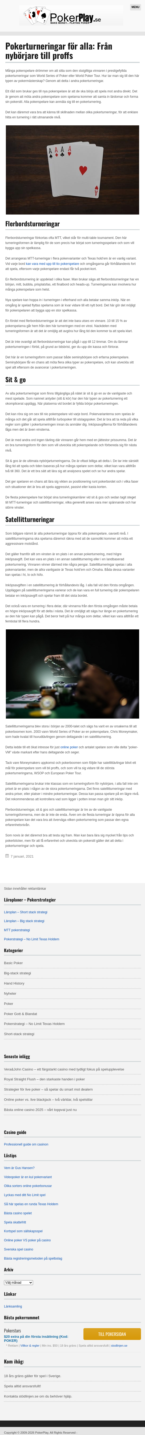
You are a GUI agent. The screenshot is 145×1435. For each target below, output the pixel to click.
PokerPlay (41, 1432)
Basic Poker (13, 963)
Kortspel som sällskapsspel (23, 1231)
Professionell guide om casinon (26, 1144)
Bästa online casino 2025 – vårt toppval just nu (40, 1110)
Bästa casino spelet (18, 1213)
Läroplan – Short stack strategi (25, 912)
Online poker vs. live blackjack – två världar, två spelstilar (48, 1100)
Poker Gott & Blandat (20, 1014)
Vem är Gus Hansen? (19, 1168)
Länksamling (13, 1306)
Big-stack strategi (17, 973)
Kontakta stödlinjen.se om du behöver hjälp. (38, 1396)
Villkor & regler (30, 1345)
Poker (8, 1004)
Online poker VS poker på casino (27, 1240)
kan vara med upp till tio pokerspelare (52, 264)
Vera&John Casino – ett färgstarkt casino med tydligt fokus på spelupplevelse (64, 1069)
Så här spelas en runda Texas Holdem (31, 1204)
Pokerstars (12, 1330)
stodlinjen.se (119, 1345)
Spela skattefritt (15, 1222)
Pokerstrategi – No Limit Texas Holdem (31, 939)
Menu (135, 7)
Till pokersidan (112, 1334)
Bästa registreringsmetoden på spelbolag (33, 1258)
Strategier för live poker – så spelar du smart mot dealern (48, 1089)
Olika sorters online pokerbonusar (28, 1186)
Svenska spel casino (18, 1249)
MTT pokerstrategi (17, 930)
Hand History (14, 983)
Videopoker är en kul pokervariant (28, 1177)
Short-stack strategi (19, 1034)
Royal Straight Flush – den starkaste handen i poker (44, 1079)
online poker (69, 747)
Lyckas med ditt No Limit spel (25, 1195)
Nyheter (10, 993)
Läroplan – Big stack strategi (24, 921)
